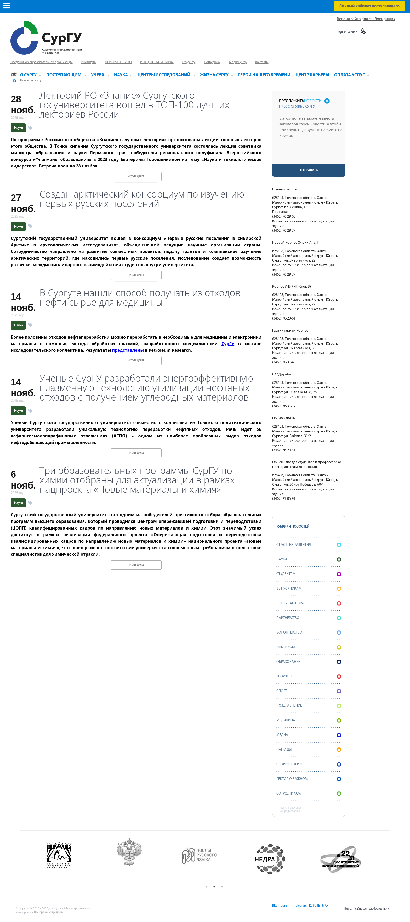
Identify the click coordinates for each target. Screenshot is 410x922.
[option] (74, 859)
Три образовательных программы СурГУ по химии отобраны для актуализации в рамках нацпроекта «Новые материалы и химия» (137, 480)
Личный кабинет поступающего (369, 6)
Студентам (308, 574)
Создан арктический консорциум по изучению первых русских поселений (141, 198)
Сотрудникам (308, 793)
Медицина (308, 720)
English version (347, 32)
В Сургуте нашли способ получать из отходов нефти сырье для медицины (140, 297)
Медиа (308, 735)
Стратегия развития (308, 545)
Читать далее (136, 176)
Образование (308, 662)
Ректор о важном (308, 779)
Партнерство (308, 618)
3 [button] (222, 886)
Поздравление (308, 706)
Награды (308, 749)
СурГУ (227, 343)
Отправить (309, 170)
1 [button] (206, 886)
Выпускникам (308, 589)
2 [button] (214, 886)
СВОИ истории (308, 764)
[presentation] (309, 153)
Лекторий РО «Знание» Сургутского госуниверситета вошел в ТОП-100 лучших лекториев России (134, 105)
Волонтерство (308, 632)
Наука (18, 128)
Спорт (308, 691)
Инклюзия (308, 647)
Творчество (308, 676)
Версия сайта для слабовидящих (366, 19)
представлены (128, 350)
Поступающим (308, 603)
